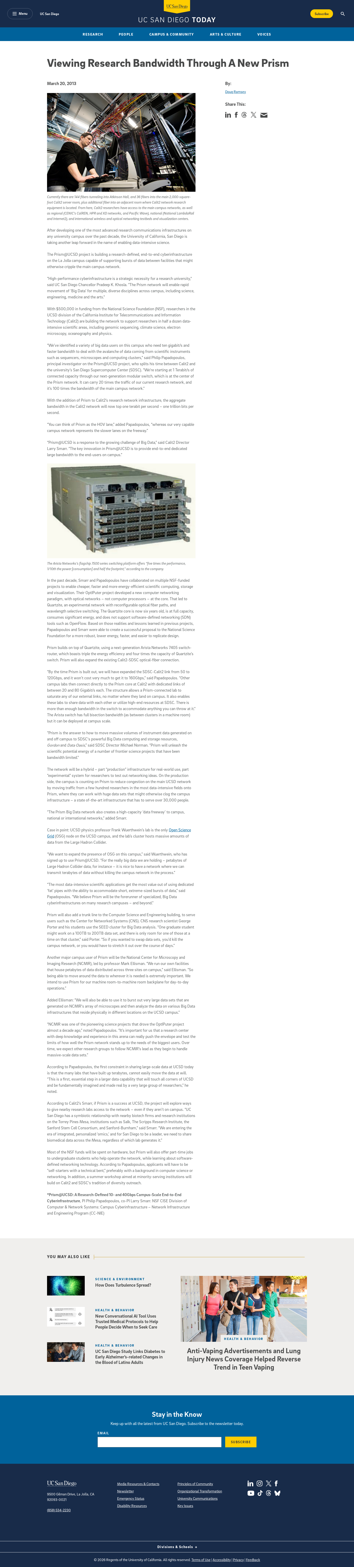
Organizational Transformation (199, 1491)
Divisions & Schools (177, 1546)
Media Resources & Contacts (138, 1484)
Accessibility (222, 1559)
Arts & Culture (226, 34)
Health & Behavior (243, 1339)
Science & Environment (120, 1279)
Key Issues (185, 1505)
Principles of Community (195, 1484)
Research (93, 34)
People (126, 34)
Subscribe (241, 1442)
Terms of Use (201, 1559)
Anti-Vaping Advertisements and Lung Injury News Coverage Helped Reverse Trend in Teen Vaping (244, 1358)
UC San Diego (49, 14)
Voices (264, 34)
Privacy (238, 1559)
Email (103, 1433)
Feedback (253, 1559)
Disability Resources (132, 1505)
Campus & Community (171, 34)
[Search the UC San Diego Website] (343, 13)
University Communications (197, 1498)
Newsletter (125, 1491)
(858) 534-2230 (59, 1510)
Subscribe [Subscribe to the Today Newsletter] (322, 14)
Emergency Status (130, 1498)
